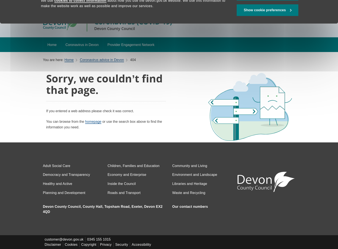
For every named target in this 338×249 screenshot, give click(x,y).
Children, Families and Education (134, 166)
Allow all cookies (268, 15)
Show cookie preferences (265, 30)
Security (121, 244)
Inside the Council (122, 184)
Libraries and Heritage (189, 184)
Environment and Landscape (194, 175)
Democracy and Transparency (66, 175)
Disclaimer (53, 244)
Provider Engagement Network (131, 45)
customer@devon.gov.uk (64, 239)
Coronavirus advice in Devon (102, 60)
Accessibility (141, 244)
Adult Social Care (56, 166)
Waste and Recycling (188, 193)
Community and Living (189, 166)
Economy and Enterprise (127, 175)
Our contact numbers (190, 206)
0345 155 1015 (99, 239)
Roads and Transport (124, 193)
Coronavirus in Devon (82, 45)
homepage (93, 121)
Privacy (106, 244)
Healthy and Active (57, 184)
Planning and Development (64, 193)
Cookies (71, 244)
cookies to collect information (80, 21)
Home (52, 45)
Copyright (88, 244)
